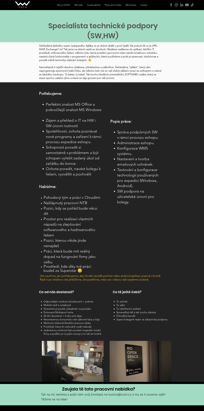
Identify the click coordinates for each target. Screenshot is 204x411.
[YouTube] (187, 5)
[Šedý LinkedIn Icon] (182, 5)
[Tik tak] (192, 5)
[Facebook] (171, 5)
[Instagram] (176, 5)
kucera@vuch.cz (119, 395)
